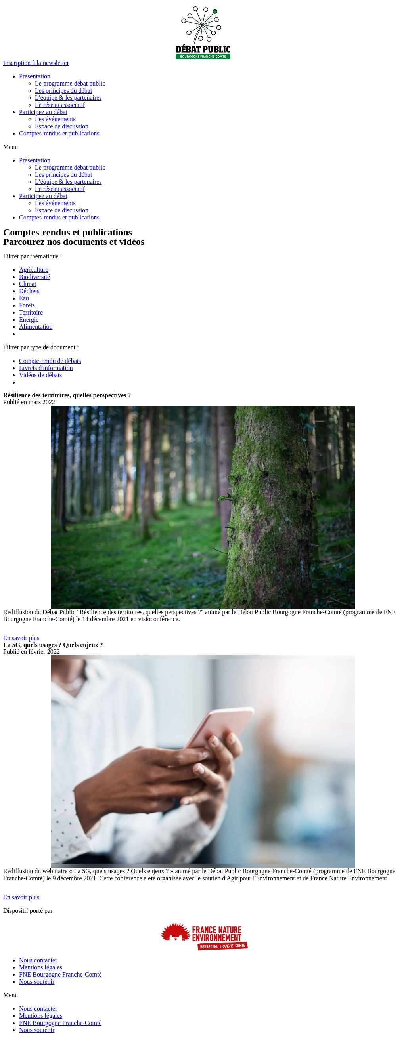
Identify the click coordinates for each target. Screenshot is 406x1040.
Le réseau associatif (60, 104)
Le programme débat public (70, 83)
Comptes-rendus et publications (59, 133)
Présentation (34, 76)
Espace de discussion (61, 126)
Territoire (31, 312)
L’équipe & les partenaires (68, 97)
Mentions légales (40, 967)
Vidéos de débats (40, 375)
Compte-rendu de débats (50, 360)
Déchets (29, 291)
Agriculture (33, 269)
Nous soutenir (36, 981)
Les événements (55, 119)
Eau (24, 298)
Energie (28, 319)
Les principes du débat (63, 90)
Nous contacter (38, 960)
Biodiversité (34, 276)
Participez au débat (43, 112)
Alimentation (35, 326)
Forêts (27, 305)
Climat (27, 284)
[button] (36, 62)
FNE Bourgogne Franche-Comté (60, 974)
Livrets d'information (46, 367)
